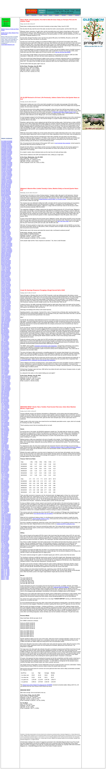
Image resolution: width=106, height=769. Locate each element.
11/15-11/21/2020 (5, 522)
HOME (27, 15)
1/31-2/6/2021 (5, 507)
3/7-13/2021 (4, 500)
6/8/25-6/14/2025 (5, 206)
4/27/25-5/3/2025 (5, 214)
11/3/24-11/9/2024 (6, 247)
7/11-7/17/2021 (5, 476)
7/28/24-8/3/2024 (5, 265)
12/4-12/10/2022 (5, 380)
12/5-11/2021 (4, 449)
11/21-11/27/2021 (5, 451)
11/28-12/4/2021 (5, 450)
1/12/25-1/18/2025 (6, 234)
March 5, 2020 (5, 577)
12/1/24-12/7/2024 (6, 242)
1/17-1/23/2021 (5, 510)
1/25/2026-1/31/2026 (6, 162)
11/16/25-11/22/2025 (6, 175)
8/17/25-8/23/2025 (6, 192)
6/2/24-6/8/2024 (5, 276)
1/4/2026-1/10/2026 (6, 166)
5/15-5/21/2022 (5, 418)
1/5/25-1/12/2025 (5, 235)
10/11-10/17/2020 (5, 528)
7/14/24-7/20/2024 (6, 268)
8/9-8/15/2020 (5, 540)
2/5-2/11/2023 (5, 368)
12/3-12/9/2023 (5, 311)
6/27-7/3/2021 (5, 479)
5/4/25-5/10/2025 (5, 212)
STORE (40, 15)
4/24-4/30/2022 (5, 422)
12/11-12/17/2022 (5, 378)
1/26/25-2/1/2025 (5, 231)
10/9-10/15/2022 (5, 390)
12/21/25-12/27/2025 (6, 169)
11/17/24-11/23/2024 (6, 244)
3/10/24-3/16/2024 (6, 292)
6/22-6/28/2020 (5, 549)
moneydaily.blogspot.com (7, 44)
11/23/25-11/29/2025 (6, 174)
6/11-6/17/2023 (5, 344)
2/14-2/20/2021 (5, 504)
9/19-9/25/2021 (5, 463)
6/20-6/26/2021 (5, 480)
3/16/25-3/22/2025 (6, 222)
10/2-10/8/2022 (5, 392)
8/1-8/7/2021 (4, 472)
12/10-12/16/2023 (5, 309)
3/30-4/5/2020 (5, 565)
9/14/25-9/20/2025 (6, 187)
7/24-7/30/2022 (5, 405)
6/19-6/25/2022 (5, 411)
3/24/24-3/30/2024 (6, 289)
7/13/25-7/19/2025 (6, 199)
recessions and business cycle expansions (46, 346)
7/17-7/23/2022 (5, 406)
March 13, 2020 (5, 571)
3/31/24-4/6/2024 (5, 288)
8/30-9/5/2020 (5, 536)
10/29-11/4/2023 (5, 317)
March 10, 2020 (5, 575)
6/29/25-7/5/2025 (5, 202)
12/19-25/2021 (5, 445)
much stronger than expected (62, 143)
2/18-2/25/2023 (5, 365)
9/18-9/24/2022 (5, 394)
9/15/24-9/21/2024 (6, 256)
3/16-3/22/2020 (5, 568)
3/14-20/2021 (4, 499)
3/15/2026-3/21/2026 (6, 153)
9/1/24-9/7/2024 (5, 259)
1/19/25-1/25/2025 (6, 232)
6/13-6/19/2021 (5, 482)
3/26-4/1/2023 (5, 358)
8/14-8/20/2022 (5, 401)
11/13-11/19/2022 (5, 384)
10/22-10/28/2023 (5, 319)
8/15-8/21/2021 (5, 470)
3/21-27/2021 (4, 498)
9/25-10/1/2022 (5, 393)
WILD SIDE (64, 15)
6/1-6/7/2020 (4, 553)
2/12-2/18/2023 (5, 366)
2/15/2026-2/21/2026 (6, 158)
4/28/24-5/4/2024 (5, 283)
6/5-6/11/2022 (5, 414)
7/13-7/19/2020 (5, 545)
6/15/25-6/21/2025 (6, 204)
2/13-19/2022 (4, 435)
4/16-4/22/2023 (5, 354)
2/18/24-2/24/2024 (6, 296)
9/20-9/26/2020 (5, 532)
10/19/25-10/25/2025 (6, 181)
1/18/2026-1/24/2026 (6, 163)
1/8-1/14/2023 (5, 373)
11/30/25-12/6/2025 (6, 173)
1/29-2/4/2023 (5, 369)
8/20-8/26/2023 (5, 330)
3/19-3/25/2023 (5, 360)
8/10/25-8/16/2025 (6, 194)
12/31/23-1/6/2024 (6, 305)
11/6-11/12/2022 (5, 385)
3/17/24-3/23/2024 (6, 291)
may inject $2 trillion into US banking (43, 513)
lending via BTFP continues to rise (66, 524)
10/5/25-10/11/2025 (6, 183)
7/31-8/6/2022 (5, 403)
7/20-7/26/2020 (5, 544)
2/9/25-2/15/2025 (5, 228)
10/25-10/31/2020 (5, 526)
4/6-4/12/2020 (5, 564)
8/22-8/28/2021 (5, 469)
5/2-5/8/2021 (4, 490)
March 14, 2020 (5, 569)
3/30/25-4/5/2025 (5, 219)
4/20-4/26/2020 (5, 561)
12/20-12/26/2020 (5, 515)
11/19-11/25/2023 (5, 313)
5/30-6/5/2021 (5, 484)
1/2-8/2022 (4, 443)
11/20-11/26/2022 (5, 382)
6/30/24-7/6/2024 (5, 271)
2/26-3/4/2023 (5, 364)
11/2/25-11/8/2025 (6, 178)
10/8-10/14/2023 (5, 321)
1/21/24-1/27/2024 (6, 301)
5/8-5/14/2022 (5, 419)
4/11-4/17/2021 (5, 494)
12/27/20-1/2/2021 (6, 514)
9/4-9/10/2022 (5, 397)
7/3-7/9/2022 (4, 409)
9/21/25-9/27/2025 (6, 186)
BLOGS (45, 15)
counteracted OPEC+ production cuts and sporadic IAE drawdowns (37, 360)
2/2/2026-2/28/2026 (6, 157)
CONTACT (70, 15)
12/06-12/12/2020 (5, 518)
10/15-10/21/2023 (5, 320)
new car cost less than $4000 (62, 52)
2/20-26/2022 (4, 434)
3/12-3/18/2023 (5, 361)
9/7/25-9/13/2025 (5, 188)
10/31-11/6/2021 (5, 455)
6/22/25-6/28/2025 (6, 203)
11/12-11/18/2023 (5, 315)
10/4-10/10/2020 (5, 530)
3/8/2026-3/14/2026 (6, 154)
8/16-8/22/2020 (5, 539)
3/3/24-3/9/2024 (5, 293)
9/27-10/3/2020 (5, 531)
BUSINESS (57, 15)
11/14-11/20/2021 (5, 453)
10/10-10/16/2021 (5, 459)
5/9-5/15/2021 (5, 488)
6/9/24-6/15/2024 (5, 275)
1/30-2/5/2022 (5, 438)
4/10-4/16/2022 (5, 425)
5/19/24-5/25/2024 (6, 279)
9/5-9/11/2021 (5, 466)
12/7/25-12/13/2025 (6, 171)
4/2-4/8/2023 (4, 357)
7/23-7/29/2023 (5, 336)
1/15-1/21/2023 (5, 372)
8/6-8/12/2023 (5, 333)
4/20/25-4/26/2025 (6, 215)
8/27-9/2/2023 (5, 329)
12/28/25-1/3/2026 (6, 167)
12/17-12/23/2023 (5, 308)
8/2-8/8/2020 (4, 542)
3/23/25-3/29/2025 (6, 220)
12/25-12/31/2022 (5, 376)
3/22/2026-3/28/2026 (6, 151)
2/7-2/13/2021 (5, 506)
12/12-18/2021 (5, 447)
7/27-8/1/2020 (5, 543)
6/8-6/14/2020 (5, 552)
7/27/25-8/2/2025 (5, 196)
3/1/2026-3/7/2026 (6, 155)
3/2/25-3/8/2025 (5, 224)
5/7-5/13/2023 (5, 350)
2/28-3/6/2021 (5, 502)
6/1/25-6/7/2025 (5, 207)
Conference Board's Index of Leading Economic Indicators (65, 447)
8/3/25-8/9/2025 (5, 195)
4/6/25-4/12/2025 (5, 218)
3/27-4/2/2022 (5, 427)
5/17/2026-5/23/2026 (6, 141)
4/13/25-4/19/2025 (6, 216)
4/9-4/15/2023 (5, 356)
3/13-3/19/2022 (5, 430)
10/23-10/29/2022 (5, 388)
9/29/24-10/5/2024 (6, 254)
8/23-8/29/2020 (5, 538)
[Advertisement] (53, 4)
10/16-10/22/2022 (5, 389)
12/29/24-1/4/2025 (6, 236)
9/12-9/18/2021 (5, 465)
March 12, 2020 (5, 572)
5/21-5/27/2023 (5, 348)
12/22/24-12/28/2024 (6, 238)
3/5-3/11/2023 (5, 362)
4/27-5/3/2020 (5, 560)
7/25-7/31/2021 (5, 474)
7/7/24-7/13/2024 (5, 269)
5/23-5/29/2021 (5, 486)
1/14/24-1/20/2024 (6, 303)
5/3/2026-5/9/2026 (6, 143)
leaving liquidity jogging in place (41, 518)
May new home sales (63, 221)
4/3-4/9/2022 (4, 426)
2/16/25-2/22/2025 (6, 227)
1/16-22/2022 (4, 441)
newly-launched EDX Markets (61, 587)
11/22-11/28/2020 (5, 520)
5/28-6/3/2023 (5, 346)
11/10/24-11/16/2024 (6, 246)
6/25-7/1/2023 (5, 341)
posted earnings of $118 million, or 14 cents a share (52, 199)
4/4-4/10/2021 (5, 495)
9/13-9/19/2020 (5, 534)
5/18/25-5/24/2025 (6, 210)
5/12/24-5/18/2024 (6, 280)
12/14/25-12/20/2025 (6, 170)
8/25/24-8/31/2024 (6, 260)
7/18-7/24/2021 (5, 475)
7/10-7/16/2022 (5, 407)
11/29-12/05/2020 (5, 519)
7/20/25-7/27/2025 (6, 198)
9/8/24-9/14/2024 (5, 257)
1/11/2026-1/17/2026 (6, 165)
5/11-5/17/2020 (5, 557)
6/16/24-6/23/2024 (6, 273)
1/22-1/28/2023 (5, 370)
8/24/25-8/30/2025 (6, 191)
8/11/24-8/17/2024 (6, 263)
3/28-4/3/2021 (5, 496)
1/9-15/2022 (4, 442)
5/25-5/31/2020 (5, 555)
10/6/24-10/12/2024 (6, 252)
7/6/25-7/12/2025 (5, 200)
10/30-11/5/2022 (5, 386)
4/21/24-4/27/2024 (6, 284)
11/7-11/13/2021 (5, 454)
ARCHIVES (77, 15)
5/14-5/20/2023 (5, 349)
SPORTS (50, 15)
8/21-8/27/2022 (5, 399)
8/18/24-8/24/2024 (6, 261)
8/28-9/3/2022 (5, 398)
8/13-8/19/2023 (5, 332)
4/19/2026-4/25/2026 (6, 146)
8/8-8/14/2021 (5, 471)
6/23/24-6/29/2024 (6, 272)
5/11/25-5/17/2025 (6, 211)
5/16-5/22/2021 (5, 487)
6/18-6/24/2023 (5, 342)
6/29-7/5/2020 (5, 548)
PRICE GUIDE (34, 15)
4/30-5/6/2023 (5, 352)
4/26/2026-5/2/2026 (6, 145)
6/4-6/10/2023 (5, 345)
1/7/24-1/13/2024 (5, 304)
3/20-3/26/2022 (5, 429)
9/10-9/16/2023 (5, 327)
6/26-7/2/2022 (5, 410)
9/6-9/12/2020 (5, 535)
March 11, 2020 (5, 573)
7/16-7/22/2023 (5, 337)
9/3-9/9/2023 (4, 328)
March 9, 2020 (5, 576)
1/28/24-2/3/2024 (5, 300)
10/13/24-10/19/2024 (6, 251)
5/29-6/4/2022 (5, 415)
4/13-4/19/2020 (5, 563)
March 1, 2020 (5, 579)
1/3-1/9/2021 (4, 512)
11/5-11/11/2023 (5, 316)
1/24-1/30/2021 (5, 508)
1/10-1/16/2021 (5, 511)
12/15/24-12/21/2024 (6, 239)
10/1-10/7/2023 (5, 323)
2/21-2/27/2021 (5, 503)
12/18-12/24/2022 (5, 377)
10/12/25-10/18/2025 (6, 182)
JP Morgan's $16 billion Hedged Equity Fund (63, 112)
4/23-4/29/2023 (5, 353)
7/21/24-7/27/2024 (6, 267)
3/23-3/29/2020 (5, 567)
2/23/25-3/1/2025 (5, 226)
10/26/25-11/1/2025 (6, 179)
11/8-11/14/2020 (5, 523)
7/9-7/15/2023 (5, 338)
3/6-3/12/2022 (5, 431)
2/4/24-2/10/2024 (5, 299)
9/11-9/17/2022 (5, 396)
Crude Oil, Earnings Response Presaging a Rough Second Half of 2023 (42, 290)
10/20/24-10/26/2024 (6, 250)
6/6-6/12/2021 (5, 483)
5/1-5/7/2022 (4, 421)
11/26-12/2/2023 (5, 312)
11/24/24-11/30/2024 (6, 243)
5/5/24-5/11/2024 (5, 281)
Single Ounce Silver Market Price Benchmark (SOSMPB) (37, 685)
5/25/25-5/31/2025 (6, 208)
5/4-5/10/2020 (5, 559)
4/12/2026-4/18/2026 (6, 147)
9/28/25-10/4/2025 (6, 185)
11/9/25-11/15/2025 (6, 177)
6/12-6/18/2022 (5, 413)
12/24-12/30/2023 (5, 307)
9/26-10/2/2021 (5, 461)
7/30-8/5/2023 (5, 334)
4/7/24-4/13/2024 (5, 287)
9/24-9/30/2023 (5, 324)
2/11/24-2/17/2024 (6, 297)
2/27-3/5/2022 (5, 433)
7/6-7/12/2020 (5, 547)
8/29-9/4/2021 (5, 467)
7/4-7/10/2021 (5, 478)
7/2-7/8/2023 (4, 340)
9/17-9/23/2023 (5, 325)
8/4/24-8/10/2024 (5, 264)
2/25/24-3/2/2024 (5, 295)
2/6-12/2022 (4, 437)
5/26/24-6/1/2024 (5, 277)
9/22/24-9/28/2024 (6, 255)
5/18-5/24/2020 (5, 556)
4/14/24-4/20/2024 (6, 285)
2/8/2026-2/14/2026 (6, 159)
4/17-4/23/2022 (5, 423)
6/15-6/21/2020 (5, 551)
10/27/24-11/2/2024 (6, 248)
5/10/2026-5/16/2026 (6, 142)
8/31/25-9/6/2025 (5, 190)
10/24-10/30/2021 (5, 457)
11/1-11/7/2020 (5, 524)
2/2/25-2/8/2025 (5, 230)
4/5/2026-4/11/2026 (6, 149)
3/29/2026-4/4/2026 (6, 150)
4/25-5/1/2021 (5, 491)
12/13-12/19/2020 (5, 516)
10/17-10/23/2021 (5, 458)
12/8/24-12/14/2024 (6, 240)
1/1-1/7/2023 (4, 374)
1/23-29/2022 (4, 439)
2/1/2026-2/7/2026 (6, 161)
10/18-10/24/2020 (5, 527)
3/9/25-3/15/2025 (5, 223)
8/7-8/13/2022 (5, 402)
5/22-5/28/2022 (5, 417)
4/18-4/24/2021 (5, 492)
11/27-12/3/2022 (5, 381)
